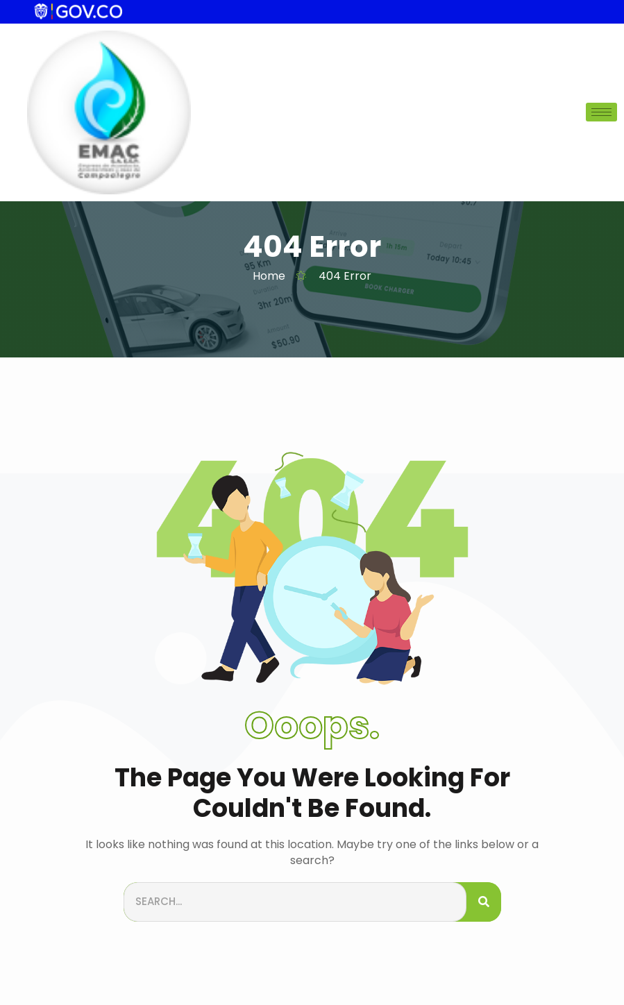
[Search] (483, 902)
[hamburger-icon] (601, 112)
